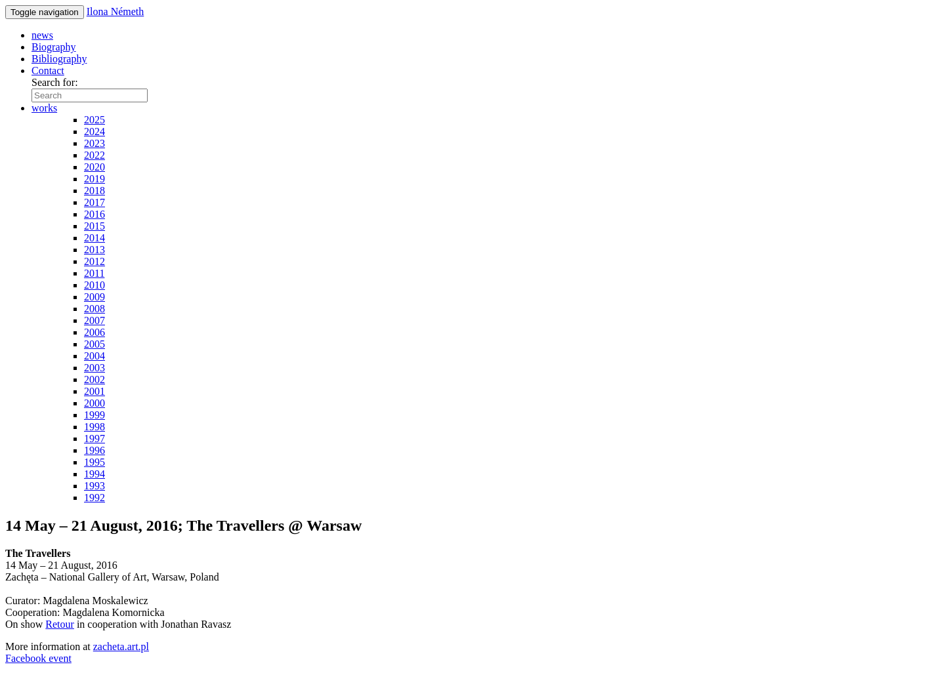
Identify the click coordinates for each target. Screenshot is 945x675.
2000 (94, 403)
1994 (94, 474)
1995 (94, 462)
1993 (94, 485)
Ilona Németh (115, 11)
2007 (94, 320)
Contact (48, 70)
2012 (94, 261)
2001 (94, 391)
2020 (94, 167)
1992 (94, 497)
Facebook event (38, 658)
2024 (94, 131)
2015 (94, 226)
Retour (59, 624)
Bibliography (59, 58)
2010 (94, 285)
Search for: (55, 82)
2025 (94, 119)
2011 (94, 273)
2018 (94, 190)
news (42, 35)
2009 (94, 296)
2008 (94, 308)
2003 (94, 367)
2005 (94, 344)
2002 (94, 379)
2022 (94, 155)
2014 (94, 237)
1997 (94, 438)
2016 (94, 214)
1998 (94, 426)
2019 (94, 178)
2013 (94, 249)
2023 (94, 143)
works (44, 107)
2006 (94, 332)
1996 (94, 450)
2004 (94, 355)
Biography (54, 46)
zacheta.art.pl (121, 646)
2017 (94, 202)
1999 (94, 414)
